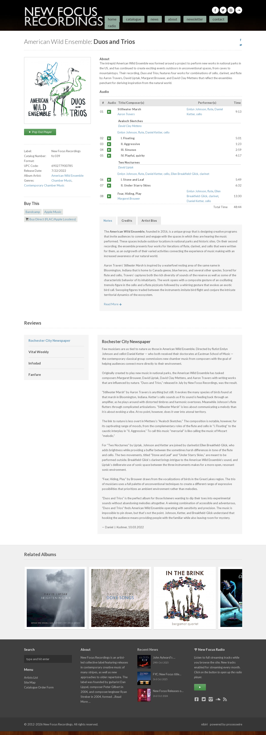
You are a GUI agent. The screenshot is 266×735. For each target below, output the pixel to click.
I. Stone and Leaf (109, 180)
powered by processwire (226, 724)
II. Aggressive (109, 144)
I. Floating (109, 138)
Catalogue (133, 19)
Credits (127, 220)
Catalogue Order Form (39, 687)
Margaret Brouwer (129, 198)
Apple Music (52, 212)
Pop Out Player (40, 132)
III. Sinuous (109, 150)
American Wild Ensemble (67, 175)
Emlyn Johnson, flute (200, 109)
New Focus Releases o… (168, 691)
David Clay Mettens (130, 126)
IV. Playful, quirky (109, 156)
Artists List (31, 677)
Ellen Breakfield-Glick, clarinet (190, 174)
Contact (218, 19)
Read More (113, 304)
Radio (112, 26)
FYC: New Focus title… (167, 674)
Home (112, 19)
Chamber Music (61, 180)
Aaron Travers (126, 114)
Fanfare (34, 375)
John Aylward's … (164, 657)
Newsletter (195, 19)
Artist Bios (149, 220)
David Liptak (125, 167)
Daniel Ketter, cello (157, 132)
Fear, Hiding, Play (109, 196)
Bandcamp (33, 212)
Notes (108, 220)
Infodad (34, 363)
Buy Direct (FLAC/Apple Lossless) (52, 219)
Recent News (147, 649)
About (172, 19)
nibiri (204, 724)
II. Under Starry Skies (109, 186)
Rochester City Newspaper (49, 340)
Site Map (30, 682)
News (154, 19)
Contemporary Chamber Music (44, 185)
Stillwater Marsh (109, 112)
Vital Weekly (38, 352)
